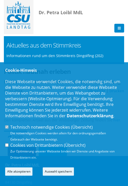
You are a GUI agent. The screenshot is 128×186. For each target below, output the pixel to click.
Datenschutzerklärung (90, 116)
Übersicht (81, 127)
